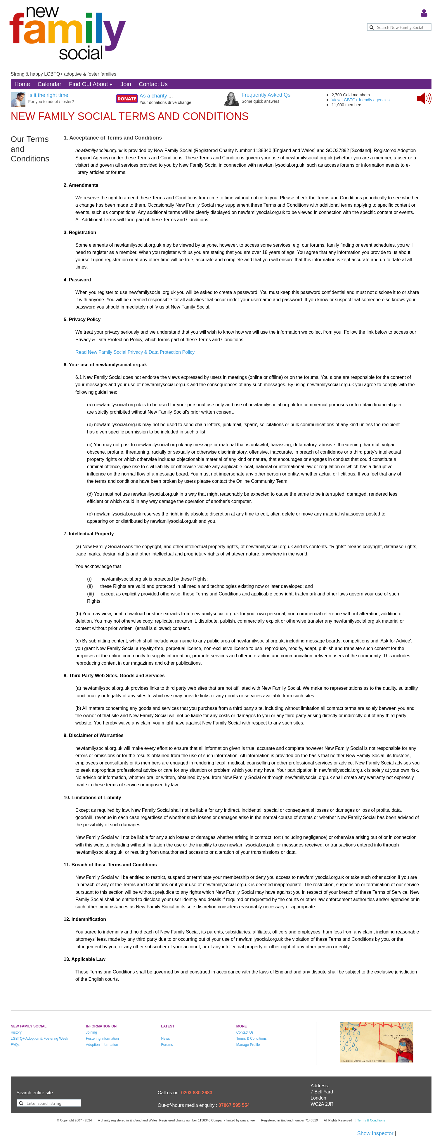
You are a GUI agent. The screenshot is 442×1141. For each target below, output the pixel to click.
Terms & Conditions (251, 1039)
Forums (167, 1045)
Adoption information (102, 1045)
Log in (424, 13)
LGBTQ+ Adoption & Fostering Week (39, 1039)
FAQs (15, 1045)
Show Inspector (375, 1133)
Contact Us (245, 1032)
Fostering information (102, 1039)
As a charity (153, 96)
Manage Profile (248, 1045)
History (16, 1032)
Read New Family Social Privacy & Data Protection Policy (135, 352)
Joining (91, 1032)
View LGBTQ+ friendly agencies (361, 99)
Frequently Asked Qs (266, 95)
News (165, 1039)
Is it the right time (48, 95)
